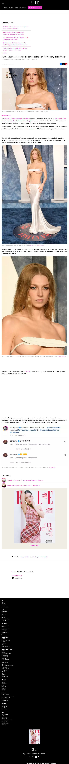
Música (3, 644)
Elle (3, 601)
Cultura (4, 620)
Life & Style (5, 637)
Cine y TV (4, 643)
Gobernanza (5, 717)
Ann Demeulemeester (31, 129)
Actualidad (4, 705)
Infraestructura (6, 697)
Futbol (3, 650)
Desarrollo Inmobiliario (8, 696)
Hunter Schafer (25, 557)
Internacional (5, 668)
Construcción (5, 694)
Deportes (4, 641)
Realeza (3, 613)
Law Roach (28, 371)
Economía (4, 667)
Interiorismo (5, 700)
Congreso (4, 684)
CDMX (3, 685)
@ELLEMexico (19, 578)
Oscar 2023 (44, 557)
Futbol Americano (6, 653)
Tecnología (4, 670)
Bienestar (4, 631)
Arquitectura (5, 699)
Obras (3, 671)
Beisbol (3, 652)
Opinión (4, 688)
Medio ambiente (5, 714)
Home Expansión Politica (8, 665)
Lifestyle (4, 658)
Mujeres (3, 674)
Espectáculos (5, 611)
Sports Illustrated (7, 649)
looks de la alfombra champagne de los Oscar (17, 118)
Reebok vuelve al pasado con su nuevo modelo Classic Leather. (23, 485)
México (3, 682)
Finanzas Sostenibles (7, 720)
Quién (3, 610)
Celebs (16, 7)
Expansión (5, 663)
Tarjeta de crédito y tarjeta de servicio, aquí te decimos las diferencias (25, 480)
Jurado (3, 634)
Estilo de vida (23, 7)
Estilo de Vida (5, 632)
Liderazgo (4, 706)
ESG (2, 673)
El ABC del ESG (5, 723)
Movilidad (4, 718)
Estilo (3, 638)
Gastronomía (5, 625)
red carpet (36, 557)
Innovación (4, 721)
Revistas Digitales (35, 7)
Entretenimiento (6, 640)
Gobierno (4, 681)
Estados (4, 686)
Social (3, 715)
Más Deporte (5, 656)
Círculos (4, 614)
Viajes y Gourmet (6, 619)
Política (4, 679)
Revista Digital (34, 545)
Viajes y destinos (6, 628)
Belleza (11, 7)
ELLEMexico (30, 757)
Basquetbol (5, 655)
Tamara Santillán (17, 575)
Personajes (4, 629)
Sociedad (4, 690)
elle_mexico (34, 756)
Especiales (4, 709)
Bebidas (3, 626)
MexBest (4, 623)
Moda (6, 7)
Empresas (4, 664)
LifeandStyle (5, 676)
